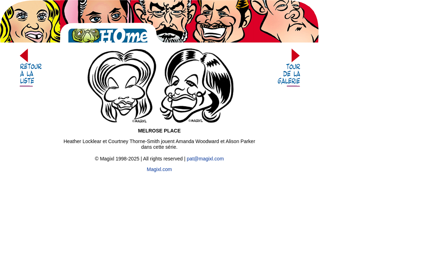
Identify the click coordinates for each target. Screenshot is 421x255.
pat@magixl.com (205, 159)
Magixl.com (159, 169)
